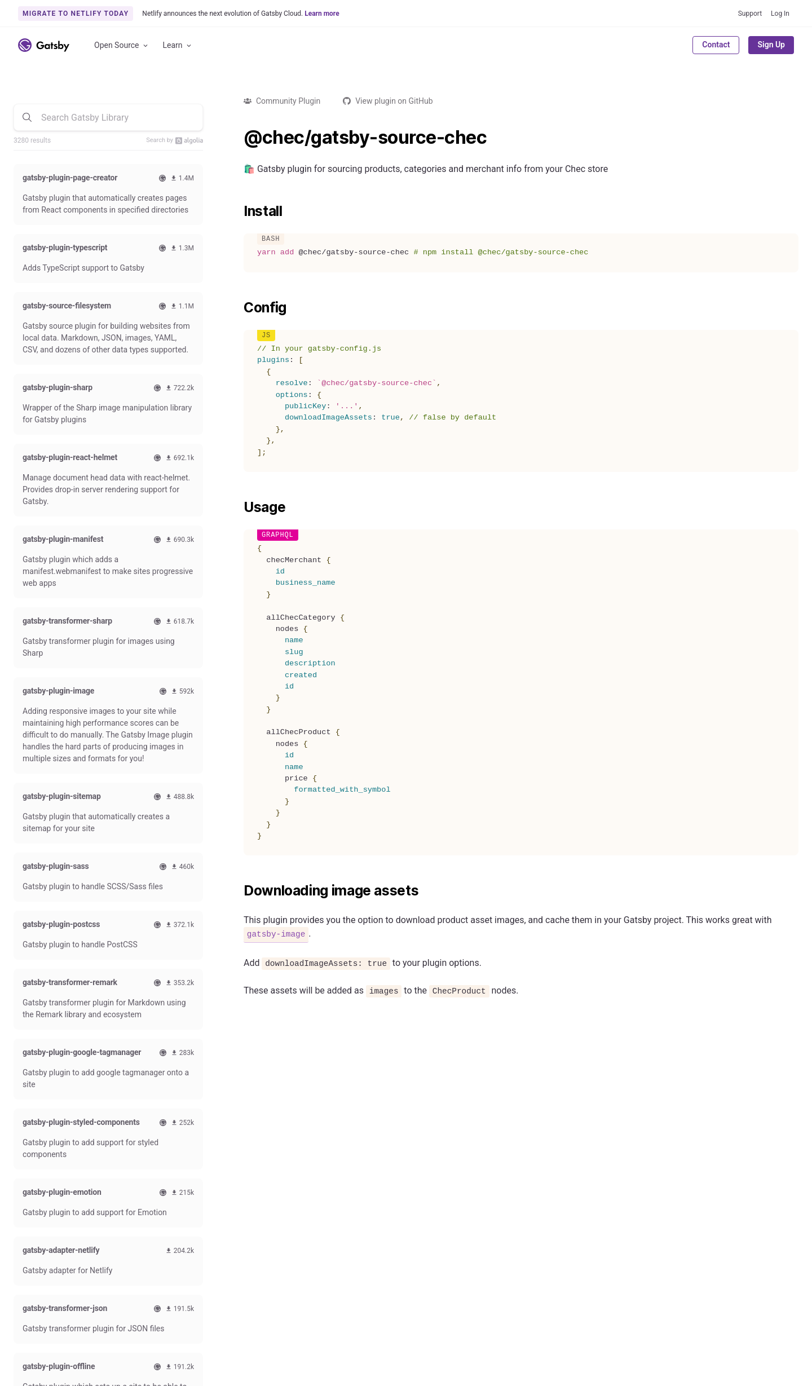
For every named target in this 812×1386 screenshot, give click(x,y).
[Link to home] (43, 45)
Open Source (121, 45)
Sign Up (771, 44)
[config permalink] (238, 307)
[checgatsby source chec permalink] (238, 137)
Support (750, 13)
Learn (178, 45)
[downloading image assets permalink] (238, 890)
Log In (780, 13)
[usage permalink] (238, 507)
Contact (716, 44)
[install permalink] (238, 211)
